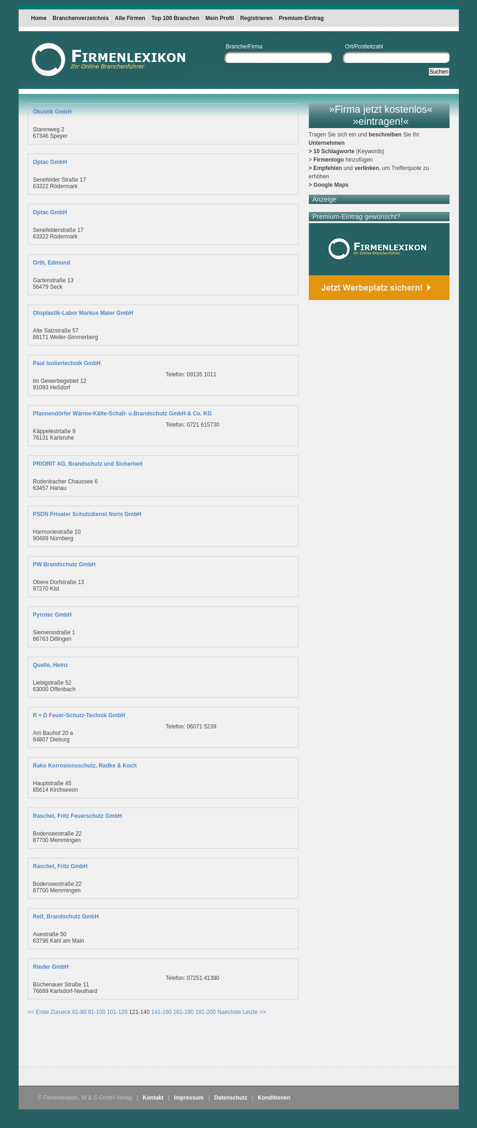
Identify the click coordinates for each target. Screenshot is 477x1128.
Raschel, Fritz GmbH (60, 866)
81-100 (96, 1012)
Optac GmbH (50, 162)
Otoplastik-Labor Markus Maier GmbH (83, 313)
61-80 (79, 1012)
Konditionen (274, 1097)
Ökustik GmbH (52, 112)
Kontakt (153, 1097)
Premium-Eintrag (301, 18)
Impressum (189, 1097)
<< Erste (38, 1012)
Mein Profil (219, 18)
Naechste (229, 1012)
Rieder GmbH (51, 967)
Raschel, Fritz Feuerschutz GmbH (77, 816)
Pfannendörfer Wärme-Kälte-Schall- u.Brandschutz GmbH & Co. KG (122, 413)
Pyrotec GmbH (52, 615)
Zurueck (60, 1012)
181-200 (205, 1012)
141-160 (161, 1012)
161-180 (183, 1012)
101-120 (117, 1012)
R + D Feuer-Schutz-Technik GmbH (79, 715)
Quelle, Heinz (50, 665)
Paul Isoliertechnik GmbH (67, 363)
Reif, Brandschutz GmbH (66, 916)
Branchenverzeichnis (81, 18)
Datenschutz (230, 1097)
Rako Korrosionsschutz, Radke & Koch (85, 765)
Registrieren (256, 18)
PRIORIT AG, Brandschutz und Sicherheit (88, 464)
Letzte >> (254, 1012)
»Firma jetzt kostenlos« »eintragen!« (380, 115)
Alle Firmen (130, 18)
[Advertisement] (137, 1043)
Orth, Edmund (51, 262)
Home (39, 18)
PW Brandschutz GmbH (64, 564)
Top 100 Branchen (175, 18)
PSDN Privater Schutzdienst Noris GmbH (87, 514)
